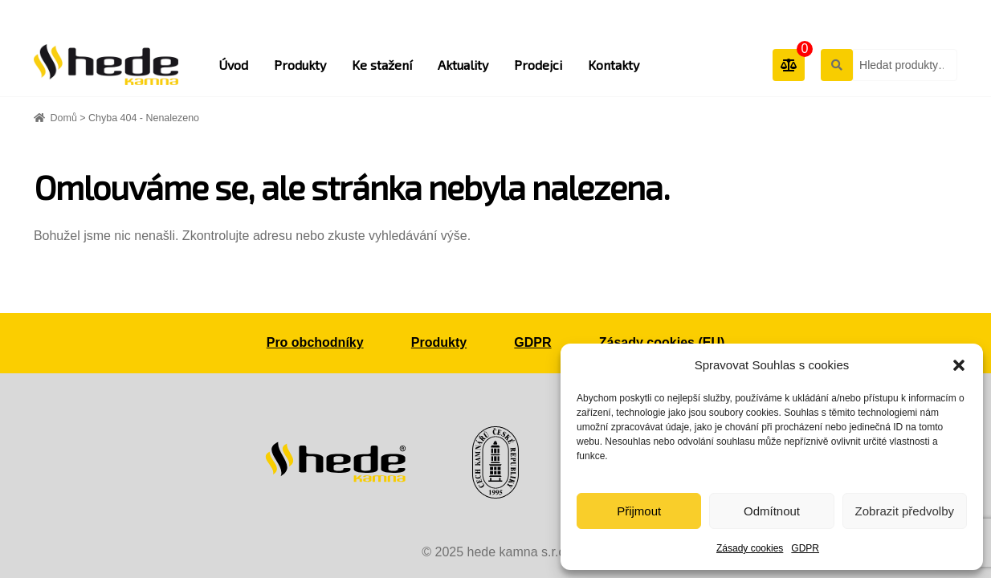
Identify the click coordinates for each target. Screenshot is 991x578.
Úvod (233, 64)
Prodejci (538, 64)
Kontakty (613, 64)
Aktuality (463, 64)
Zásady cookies (749, 548)
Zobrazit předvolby (904, 511)
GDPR (805, 548)
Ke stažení (382, 64)
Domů (64, 118)
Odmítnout (772, 511)
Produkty (300, 64)
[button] (959, 365)
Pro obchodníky (315, 342)
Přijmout (639, 511)
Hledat (836, 64)
